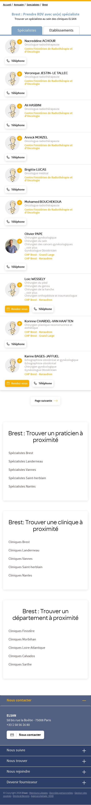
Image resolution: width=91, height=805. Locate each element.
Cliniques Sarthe (20, 664)
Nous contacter (19, 700)
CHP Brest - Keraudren (38, 258)
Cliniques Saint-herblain (25, 567)
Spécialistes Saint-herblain (27, 478)
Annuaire (19, 5)
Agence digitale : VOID (42, 796)
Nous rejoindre (18, 772)
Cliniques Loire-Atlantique (27, 648)
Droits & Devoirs (21, 796)
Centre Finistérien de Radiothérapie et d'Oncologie (48, 50)
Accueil (7, 5)
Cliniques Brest (19, 542)
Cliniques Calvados (22, 656)
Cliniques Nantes (20, 575)
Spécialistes (26, 31)
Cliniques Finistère (22, 631)
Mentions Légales (38, 793)
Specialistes (33, 5)
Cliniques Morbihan (22, 639)
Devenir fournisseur (22, 782)
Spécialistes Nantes (22, 486)
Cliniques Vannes (20, 559)
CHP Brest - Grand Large (39, 255)
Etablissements (61, 31)
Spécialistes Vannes (22, 470)
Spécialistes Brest (21, 453)
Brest (45, 5)
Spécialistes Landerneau (26, 461)
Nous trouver (17, 761)
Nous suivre (16, 750)
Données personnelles (61, 793)
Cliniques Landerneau (24, 550)
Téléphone (18, 61)
